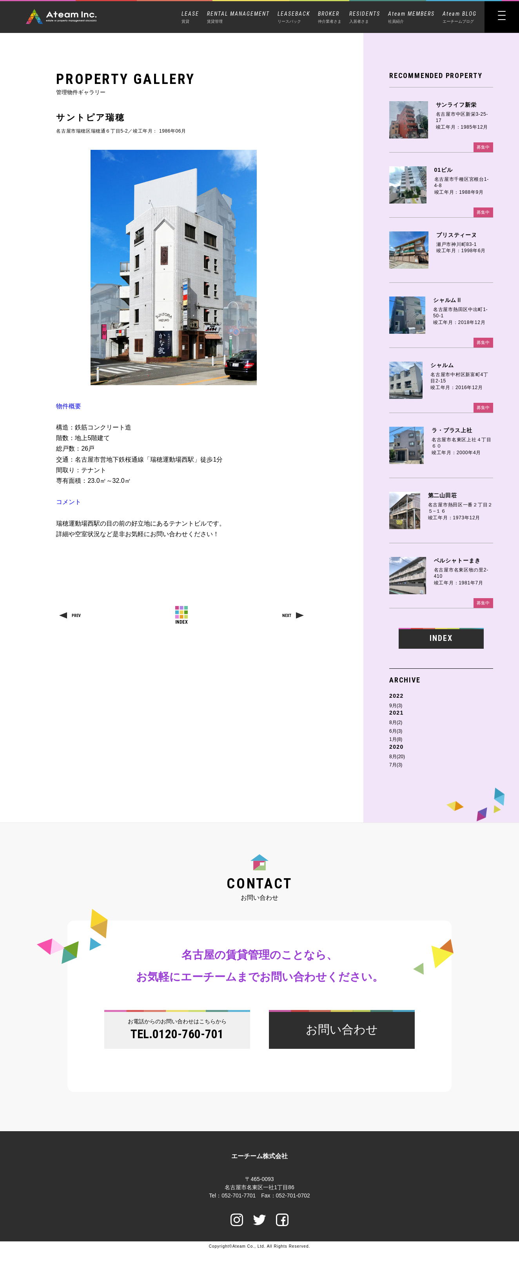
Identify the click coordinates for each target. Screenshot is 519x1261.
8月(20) (397, 758)
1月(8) (395, 741)
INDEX (441, 639)
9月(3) (395, 707)
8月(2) (395, 724)
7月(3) (395, 767)
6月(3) (395, 732)
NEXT (286, 615)
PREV (76, 615)
